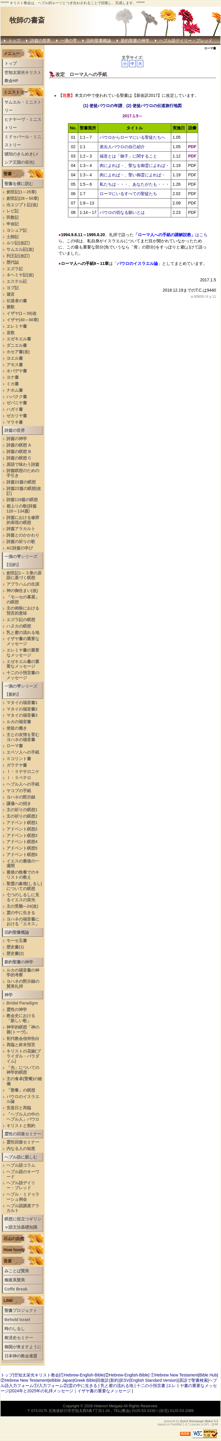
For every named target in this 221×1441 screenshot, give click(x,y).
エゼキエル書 (18, 338)
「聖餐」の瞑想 (20, 1090)
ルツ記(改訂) (18, 243)
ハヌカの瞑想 (18, 626)
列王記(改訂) (18, 255)
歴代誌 (12, 262)
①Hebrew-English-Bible (82, 1375)
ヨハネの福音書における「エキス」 (22, 921)
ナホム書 (14, 390)
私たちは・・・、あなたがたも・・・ (134, 184)
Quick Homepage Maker (196, 1421)
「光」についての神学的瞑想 (22, 1070)
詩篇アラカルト (20, 528)
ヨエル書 (14, 358)
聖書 (8, 173)
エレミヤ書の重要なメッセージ (22, 652)
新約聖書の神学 (135, 40)
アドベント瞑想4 (22, 841)
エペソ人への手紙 (22, 752)
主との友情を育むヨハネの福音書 (22, 737)
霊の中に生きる (20, 912)
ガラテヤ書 (16, 765)
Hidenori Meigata (108, 1406)
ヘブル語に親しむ (20, 1157)
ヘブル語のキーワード (22, 1174)
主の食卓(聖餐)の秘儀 (24, 1081)
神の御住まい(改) (22, 590)
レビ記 (12, 211)
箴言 (10, 294)
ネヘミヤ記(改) (20, 275)
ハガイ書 (14, 409)
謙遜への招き (18, 803)
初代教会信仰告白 (22, 1038)
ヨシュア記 (16, 230)
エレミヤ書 (16, 326)
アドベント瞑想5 (22, 848)
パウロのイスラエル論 (22, 1099)
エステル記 (16, 281)
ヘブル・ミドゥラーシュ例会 (22, 1197)
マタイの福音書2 (22, 709)
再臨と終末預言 (20, 1044)
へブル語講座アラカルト (22, 1208)
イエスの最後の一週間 (22, 863)
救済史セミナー (18, 1337)
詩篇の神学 (16, 438)
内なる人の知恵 (20, 1148)
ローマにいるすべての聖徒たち (128, 193)
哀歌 (10, 332)
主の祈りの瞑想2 (22, 816)
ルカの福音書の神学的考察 (22, 972)
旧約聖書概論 (98, 40)
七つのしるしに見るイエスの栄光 (22, 897)
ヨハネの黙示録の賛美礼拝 (22, 984)
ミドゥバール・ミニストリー (22, 140)
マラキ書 (14, 422)
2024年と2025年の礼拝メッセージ (41, 1390)
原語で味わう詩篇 (22, 464)
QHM (214, 1424)
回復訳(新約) (108, 1380)
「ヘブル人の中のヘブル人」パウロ (22, 1117)
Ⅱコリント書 (18, 758)
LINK (8, 1300)
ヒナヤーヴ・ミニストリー (22, 123)
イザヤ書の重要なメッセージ (22, 641)
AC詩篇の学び (19, 548)
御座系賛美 (14, 1280)
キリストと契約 (20, 1125)
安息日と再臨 (18, 1107)
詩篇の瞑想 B (18, 451)
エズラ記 (14, 268)
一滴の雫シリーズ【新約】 (20, 690)
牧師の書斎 (27, 20)
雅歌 (10, 307)
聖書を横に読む (18, 183)
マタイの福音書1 (22, 702)
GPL (207, 1424)
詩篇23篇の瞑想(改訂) (23, 491)
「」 (137, 263)
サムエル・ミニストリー (22, 106)
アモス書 (14, 364)
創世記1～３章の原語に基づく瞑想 (24, 575)
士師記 (12, 236)
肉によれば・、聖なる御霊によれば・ (134, 165)
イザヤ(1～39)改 (21, 313)
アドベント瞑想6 (22, 854)
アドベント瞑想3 (22, 835)
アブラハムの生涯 (22, 584)
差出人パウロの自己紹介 (122, 146)
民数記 (12, 217)
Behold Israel (17, 1319)
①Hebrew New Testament (174, 1375)
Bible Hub (208, 1375)
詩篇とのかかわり (22, 535)
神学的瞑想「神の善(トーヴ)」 (22, 1029)
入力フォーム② (53, 1385)
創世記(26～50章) (22, 198)
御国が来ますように (22, 1346)
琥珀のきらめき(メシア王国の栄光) (21, 158)
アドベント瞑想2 (22, 829)
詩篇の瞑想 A (18, 445)
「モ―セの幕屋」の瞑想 (22, 599)
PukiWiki (176, 1424)
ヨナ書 (12, 377)
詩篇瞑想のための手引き (22, 473)
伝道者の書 (16, 300)
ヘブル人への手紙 (22, 784)
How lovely (14, 1249)
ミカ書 (12, 383)
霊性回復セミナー (22, 1142)
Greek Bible (85, 1380)
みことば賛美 (16, 1271)
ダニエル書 (16, 345)
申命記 (12, 223)
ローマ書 (14, 745)
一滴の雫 (68, 40)
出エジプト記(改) (22, 204)
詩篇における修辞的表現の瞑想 (22, 520)
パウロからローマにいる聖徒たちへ (132, 137)
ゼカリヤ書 (16, 415)
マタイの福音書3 (22, 715)
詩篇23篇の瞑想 (21, 482)
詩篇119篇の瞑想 (22, 499)
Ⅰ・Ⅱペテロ (18, 777)
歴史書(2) (15, 953)
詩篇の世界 (40, 40)
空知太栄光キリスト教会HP (22, 76)
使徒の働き (16, 728)
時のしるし (14, 1328)
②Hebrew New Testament (24, 1380)
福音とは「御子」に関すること (128, 156)
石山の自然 (14, 1238)
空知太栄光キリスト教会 (36, 1375)
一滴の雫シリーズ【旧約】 (20, 560)
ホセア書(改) (18, 351)
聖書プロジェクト (20, 1310)
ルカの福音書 (18, 721)
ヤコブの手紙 (18, 790)
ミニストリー (16, 92)
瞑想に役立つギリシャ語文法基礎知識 (22, 1223)
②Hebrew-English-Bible (127, 1375)
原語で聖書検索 (193, 1380)
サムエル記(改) (20, 249)
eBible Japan (61, 1380)
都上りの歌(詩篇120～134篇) (21, 508)
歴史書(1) (15, 947)
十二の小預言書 (151, 1385)
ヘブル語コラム (20, 1165)
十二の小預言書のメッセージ (22, 675)
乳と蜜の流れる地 (22, 632)
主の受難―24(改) (22, 906)
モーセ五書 (16, 940)
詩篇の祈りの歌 (20, 541)
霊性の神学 (16, 1009)
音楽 (8, 1261)
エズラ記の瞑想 (20, 619)
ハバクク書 (16, 396)
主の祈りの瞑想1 (22, 809)
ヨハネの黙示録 (20, 797)
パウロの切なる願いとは (122, 212)
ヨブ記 (12, 287)
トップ (14, 40)
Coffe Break (16, 1289)
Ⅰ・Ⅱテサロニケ (22, 771)
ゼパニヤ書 (16, 402)
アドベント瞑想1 (22, 822)
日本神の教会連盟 (20, 1356)
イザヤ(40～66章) (22, 319)
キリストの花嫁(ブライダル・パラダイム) (23, 1056)
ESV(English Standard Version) (149, 1380)
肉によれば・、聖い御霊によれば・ (132, 174)
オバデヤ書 (16, 370)
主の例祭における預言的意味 (22, 610)
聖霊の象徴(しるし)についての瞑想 (24, 886)
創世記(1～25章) (21, 192)
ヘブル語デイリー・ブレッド (185, 40)
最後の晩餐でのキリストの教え (22, 875)
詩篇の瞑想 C (18, 458)
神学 (8, 994)
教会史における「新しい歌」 (20, 1018)
